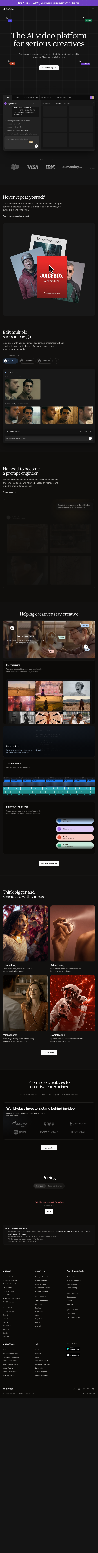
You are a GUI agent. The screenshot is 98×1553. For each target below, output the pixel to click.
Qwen (37, 1315)
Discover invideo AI (49, 863)
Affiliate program (41, 1371)
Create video (49, 1053)
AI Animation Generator (11, 1298)
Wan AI (5, 1322)
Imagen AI (38, 1319)
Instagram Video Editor (11, 1357)
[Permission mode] (33, 103)
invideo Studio (9, 1344)
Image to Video (8, 1291)
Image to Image (40, 1284)
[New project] (70, 97)
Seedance (6, 1333)
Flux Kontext (39, 1311)
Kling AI (5, 1318)
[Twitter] (74, 1389)
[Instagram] (84, 1389)
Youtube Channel (41, 1361)
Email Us (38, 1350)
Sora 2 (5, 1315)
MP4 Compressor (9, 1375)
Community (39, 1368)
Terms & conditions (26, 1393)
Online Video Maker (10, 1361)
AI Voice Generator (74, 1277)
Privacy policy (9, 1393)
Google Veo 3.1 (8, 1311)
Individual (39, 1186)
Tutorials (38, 1353)
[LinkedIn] (79, 1389)
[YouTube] (88, 1389)
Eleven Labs (71, 1297)
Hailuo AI (6, 1329)
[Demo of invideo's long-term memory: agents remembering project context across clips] (49, 269)
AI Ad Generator (9, 1302)
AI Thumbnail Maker (42, 1288)
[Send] (36, 146)
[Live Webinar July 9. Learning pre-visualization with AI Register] (49, 3)
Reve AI (37, 1322)
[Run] (90, 438)
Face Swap (71, 1314)
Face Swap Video (73, 1317)
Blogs (37, 1357)
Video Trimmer (8, 1368)
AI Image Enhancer (42, 1291)
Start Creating (49, 68)
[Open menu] (93, 9)
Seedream (38, 1308)
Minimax (70, 1301)
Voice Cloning (72, 1288)
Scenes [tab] (57, 103)
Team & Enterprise (55, 1186)
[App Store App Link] (81, 1355)
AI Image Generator (42, 1277)
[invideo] (8, 1388)
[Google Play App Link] (81, 1348)
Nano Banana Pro (41, 1301)
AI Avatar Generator (10, 1284)
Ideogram (38, 1304)
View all (6, 1337)
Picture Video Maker (10, 1353)
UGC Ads (6, 1295)
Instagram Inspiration (42, 1364)
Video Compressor (10, 1371)
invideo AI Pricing (41, 1375)
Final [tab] (67, 103)
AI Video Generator (10, 1280)
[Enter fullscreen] (93, 103)
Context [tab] (46, 103)
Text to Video (8, 1287)
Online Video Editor (10, 1350)
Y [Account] (92, 97)
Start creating (49, 1148)
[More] (38, 103)
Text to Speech (72, 1284)
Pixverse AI (7, 1326)
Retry (49, 1211)
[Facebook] (93, 1389)
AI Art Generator (41, 1280)
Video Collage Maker (10, 1364)
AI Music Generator (74, 1280)
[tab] (7, 97)
